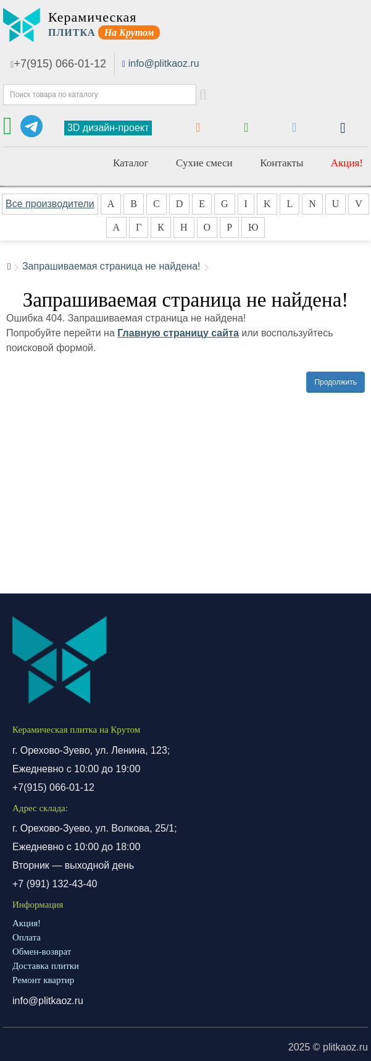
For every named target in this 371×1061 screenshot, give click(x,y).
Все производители (50, 203)
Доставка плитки (45, 966)
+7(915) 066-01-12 (58, 64)
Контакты (281, 163)
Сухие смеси (204, 163)
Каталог (131, 163)
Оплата (26, 937)
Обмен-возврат (41, 952)
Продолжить (335, 382)
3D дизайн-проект (108, 127)
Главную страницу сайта (178, 333)
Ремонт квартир (43, 980)
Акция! (347, 163)
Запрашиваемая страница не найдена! (111, 266)
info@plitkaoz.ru (163, 63)
